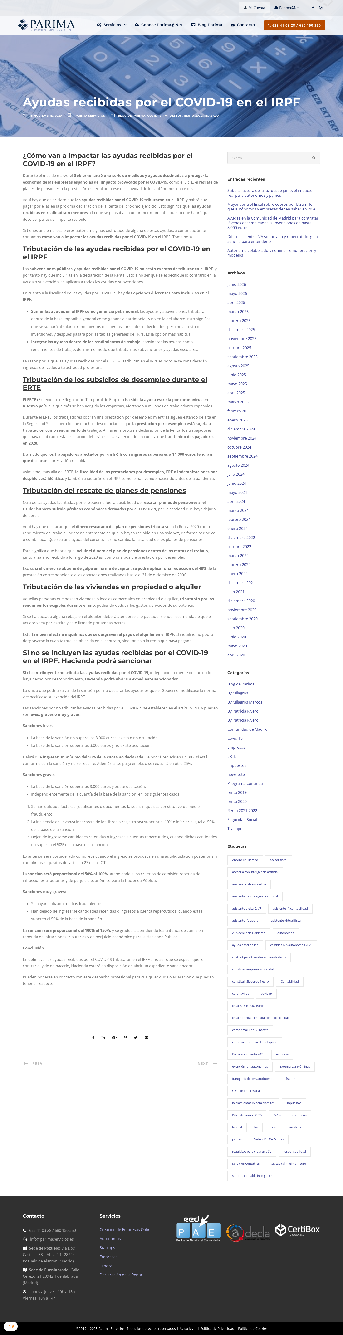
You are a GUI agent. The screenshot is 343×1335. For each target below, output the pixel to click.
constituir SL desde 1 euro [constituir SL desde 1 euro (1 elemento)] (250, 981)
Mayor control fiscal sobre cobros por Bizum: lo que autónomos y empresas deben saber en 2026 (271, 207)
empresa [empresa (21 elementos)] (282, 1054)
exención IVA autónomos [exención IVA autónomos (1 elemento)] (250, 1066)
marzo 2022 (238, 555)
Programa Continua (245, 783)
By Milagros (237, 693)
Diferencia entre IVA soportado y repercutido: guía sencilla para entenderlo (272, 239)
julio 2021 (236, 591)
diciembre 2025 (241, 329)
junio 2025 (236, 374)
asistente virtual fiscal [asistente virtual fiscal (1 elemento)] (286, 920)
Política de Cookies (253, 1328)
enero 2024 (237, 528)
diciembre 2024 (241, 429)
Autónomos (110, 1238)
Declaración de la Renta (121, 1274)
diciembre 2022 (241, 537)
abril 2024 (236, 501)
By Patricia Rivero (243, 711)
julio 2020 (236, 628)
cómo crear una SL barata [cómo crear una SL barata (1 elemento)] (250, 1030)
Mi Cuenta (254, 7)
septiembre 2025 (242, 356)
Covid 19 (154, 115)
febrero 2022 (238, 564)
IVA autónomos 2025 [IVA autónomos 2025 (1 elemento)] (247, 1115)
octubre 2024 (239, 447)
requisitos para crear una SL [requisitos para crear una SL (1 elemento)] (251, 1151)
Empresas (236, 747)
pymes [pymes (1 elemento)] (237, 1139)
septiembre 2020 (242, 618)
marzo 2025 (238, 402)
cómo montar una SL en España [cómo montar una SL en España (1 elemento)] (254, 1042)
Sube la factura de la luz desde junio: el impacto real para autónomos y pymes (270, 193)
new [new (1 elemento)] (273, 1127)
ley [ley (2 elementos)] (256, 1127)
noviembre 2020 (241, 609)
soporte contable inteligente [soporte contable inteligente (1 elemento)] (252, 1176)
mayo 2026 (237, 293)
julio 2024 (236, 474)
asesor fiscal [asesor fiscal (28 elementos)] (278, 860)
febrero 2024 (238, 519)
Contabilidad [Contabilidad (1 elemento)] (290, 981)
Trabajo (211, 115)
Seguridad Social (242, 819)
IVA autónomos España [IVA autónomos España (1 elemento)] (290, 1115)
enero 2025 (237, 420)
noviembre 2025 (241, 338)
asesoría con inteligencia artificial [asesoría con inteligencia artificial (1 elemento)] (255, 872)
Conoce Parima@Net (158, 25)
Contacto (243, 25)
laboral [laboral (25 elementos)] (237, 1127)
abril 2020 (236, 655)
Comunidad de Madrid (247, 729)
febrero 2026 (238, 320)
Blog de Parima (131, 115)
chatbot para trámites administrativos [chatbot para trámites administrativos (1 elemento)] (259, 957)
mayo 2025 (237, 383)
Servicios (109, 25)
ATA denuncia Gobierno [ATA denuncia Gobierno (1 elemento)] (248, 933)
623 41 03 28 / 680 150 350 (294, 25)
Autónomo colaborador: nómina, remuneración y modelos (271, 253)
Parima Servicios (90, 115)
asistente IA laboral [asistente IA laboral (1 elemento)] (245, 920)
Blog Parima (206, 25)
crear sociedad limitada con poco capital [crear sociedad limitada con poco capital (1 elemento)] (260, 1018)
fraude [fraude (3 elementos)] (290, 1078)
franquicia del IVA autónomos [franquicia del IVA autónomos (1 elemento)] (253, 1078)
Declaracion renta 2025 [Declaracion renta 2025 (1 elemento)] (248, 1054)
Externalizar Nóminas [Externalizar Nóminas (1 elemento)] (295, 1066)
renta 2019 (237, 792)
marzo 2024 (238, 510)
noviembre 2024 (241, 438)
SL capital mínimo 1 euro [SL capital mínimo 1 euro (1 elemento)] (288, 1163)
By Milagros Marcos (244, 702)
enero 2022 (237, 573)
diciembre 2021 (241, 582)
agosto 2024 (238, 465)
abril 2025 (236, 393)
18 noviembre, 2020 (46, 115)
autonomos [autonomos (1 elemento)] (285, 933)
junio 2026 (236, 284)
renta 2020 (193, 115)
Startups (107, 1247)
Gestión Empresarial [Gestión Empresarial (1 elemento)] (246, 1091)
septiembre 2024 (242, 456)
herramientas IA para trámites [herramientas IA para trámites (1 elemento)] (253, 1103)
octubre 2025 (239, 347)
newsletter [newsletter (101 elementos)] (295, 1127)
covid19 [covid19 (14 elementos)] (266, 993)
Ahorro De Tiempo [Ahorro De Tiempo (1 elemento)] (245, 860)
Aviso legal (188, 1328)
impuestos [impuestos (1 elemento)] (293, 1103)
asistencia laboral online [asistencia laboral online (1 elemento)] (249, 884)
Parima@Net (287, 7)
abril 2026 (236, 302)
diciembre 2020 (241, 600)
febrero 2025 (238, 411)
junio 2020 (236, 637)
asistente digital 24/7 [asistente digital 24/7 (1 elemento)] (246, 908)
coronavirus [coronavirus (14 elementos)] (240, 993)
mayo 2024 (237, 492)
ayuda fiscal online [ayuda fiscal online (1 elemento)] (245, 945)
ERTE (231, 756)
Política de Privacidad (217, 1328)
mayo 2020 (237, 646)
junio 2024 (236, 483)
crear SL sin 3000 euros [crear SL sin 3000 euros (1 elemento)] (248, 1005)
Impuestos (172, 115)
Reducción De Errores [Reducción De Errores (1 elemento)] (269, 1139)
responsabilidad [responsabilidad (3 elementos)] (294, 1151)
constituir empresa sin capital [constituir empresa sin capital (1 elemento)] (253, 969)
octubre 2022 (239, 546)
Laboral (106, 1265)
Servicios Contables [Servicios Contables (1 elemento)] (246, 1163)
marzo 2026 (238, 311)
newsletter (236, 774)
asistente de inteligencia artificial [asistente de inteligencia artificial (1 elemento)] (255, 896)
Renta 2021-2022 (242, 810)
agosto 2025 (238, 365)
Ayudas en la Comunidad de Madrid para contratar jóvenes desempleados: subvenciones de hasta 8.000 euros (272, 222)
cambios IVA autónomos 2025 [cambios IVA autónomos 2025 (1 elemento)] (291, 945)
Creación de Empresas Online (126, 1229)
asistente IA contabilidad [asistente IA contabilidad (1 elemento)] (290, 908)
